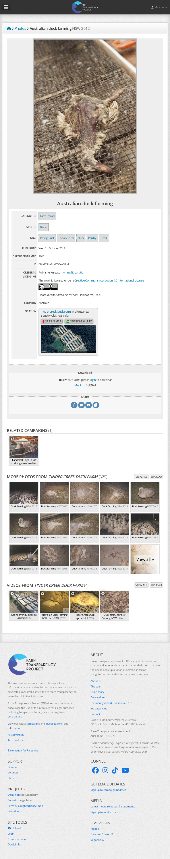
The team (96, 686)
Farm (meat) (47, 216)
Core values (98, 697)
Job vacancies (99, 708)
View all (141, 477)
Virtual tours (15, 811)
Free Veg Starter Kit (102, 834)
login (93, 380)
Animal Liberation (74, 272)
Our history (97, 692)
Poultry (92, 238)
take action (14, 728)
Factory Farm (66, 238)
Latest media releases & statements (113, 806)
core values (15, 716)
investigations (54, 723)
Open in (51, 321)
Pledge (95, 829)
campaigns (33, 723)
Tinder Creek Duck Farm (56, 312)
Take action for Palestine (23, 750)
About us (96, 681)
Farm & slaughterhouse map (25, 806)
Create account (17, 839)
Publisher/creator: (50, 272)
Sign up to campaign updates (108, 790)
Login (11, 833)
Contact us (97, 714)
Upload (156, 477)
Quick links (14, 844)
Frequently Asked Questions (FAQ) (111, 703)
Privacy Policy (16, 735)
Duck (81, 238)
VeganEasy (97, 840)
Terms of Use (16, 740)
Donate (12, 767)
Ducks (43, 227)
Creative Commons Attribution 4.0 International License (109, 280)
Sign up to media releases (106, 812)
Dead (103, 238)
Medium (79, 385)
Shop (11, 778)
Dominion (23, 795)
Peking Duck (47, 238)
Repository (20, 800)
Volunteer (14, 772)
